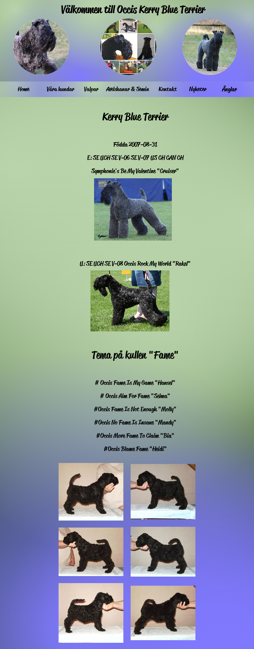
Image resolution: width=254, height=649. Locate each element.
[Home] (23, 89)
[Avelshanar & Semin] (127, 89)
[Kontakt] (167, 89)
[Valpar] (91, 89)
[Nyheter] (197, 89)
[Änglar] (229, 89)
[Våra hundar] (60, 89)
